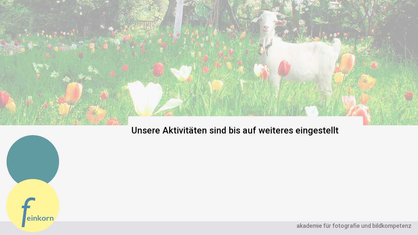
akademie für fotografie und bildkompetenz (354, 225)
